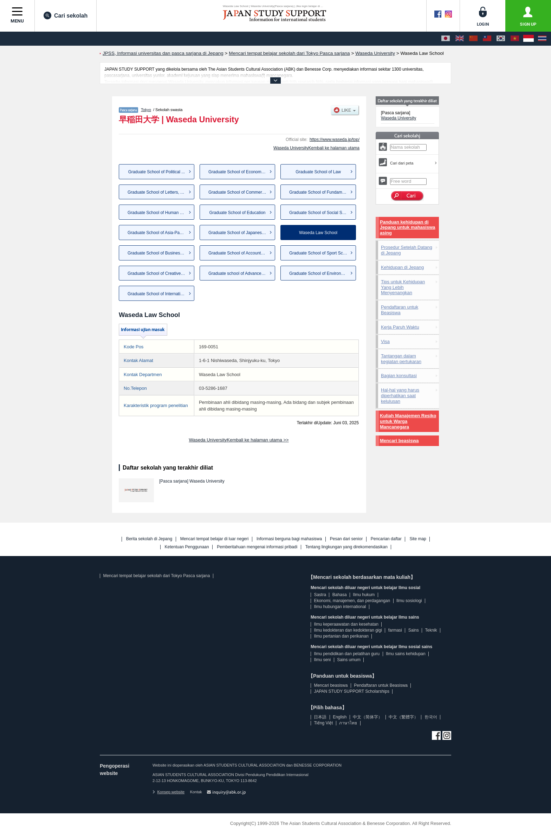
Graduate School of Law (318, 171)
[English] (459, 39)
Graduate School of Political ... (156, 171)
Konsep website (168, 792)
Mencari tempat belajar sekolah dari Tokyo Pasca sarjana (156, 575)
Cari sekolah (65, 15)
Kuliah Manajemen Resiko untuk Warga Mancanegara (408, 421)
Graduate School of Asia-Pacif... (157, 232)
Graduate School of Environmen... (321, 273)
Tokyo (146, 110)
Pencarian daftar (386, 539)
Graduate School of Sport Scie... (319, 253)
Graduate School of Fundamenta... (321, 192)
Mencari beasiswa (399, 440)
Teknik (431, 630)
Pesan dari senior (346, 539)
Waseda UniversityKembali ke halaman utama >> (239, 440)
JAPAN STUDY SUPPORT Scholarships (351, 691)
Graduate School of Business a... (158, 253)
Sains (413, 630)
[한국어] (500, 39)
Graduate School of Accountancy (239, 253)
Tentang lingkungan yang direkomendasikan (346, 547)
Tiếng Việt (323, 723)
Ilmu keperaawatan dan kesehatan (346, 624)
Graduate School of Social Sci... (319, 212)
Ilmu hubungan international (340, 606)
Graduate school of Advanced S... (239, 273)
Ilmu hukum (364, 594)
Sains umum (349, 659)
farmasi (395, 630)
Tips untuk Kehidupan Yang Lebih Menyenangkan (403, 287)
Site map (417, 539)
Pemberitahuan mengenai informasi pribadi (257, 547)
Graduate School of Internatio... (157, 293)
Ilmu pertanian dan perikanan (341, 636)
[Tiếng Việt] (515, 39)
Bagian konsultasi (399, 375)
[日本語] (445, 39)
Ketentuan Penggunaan (187, 547)
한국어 (430, 717)
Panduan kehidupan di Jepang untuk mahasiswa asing (407, 227)
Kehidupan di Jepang (402, 267)
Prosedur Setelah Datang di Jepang (406, 250)
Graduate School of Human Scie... (160, 212)
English (339, 717)
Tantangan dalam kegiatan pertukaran (401, 358)
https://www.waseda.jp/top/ (334, 139)
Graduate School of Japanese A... (239, 232)
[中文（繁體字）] (487, 39)
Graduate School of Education (237, 212)
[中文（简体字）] (473, 39)
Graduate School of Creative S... (158, 273)
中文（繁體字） (403, 717)
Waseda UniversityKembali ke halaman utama (316, 148)
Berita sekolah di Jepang (149, 539)
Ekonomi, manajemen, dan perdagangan (352, 600)
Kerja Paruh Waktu (400, 327)
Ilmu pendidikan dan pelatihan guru (347, 653)
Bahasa (339, 594)
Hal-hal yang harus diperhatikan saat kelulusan (400, 395)
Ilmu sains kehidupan (406, 653)
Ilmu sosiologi (409, 600)
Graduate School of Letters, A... (157, 192)
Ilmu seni (322, 659)
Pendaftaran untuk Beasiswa (399, 309)
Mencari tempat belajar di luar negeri (214, 539)
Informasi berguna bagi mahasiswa (289, 539)
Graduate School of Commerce (237, 192)
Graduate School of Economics (237, 171)
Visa (385, 341)
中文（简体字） (367, 717)
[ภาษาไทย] (542, 39)
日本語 (320, 717)
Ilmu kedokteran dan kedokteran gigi (348, 630)
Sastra (320, 594)
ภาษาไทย (348, 723)
